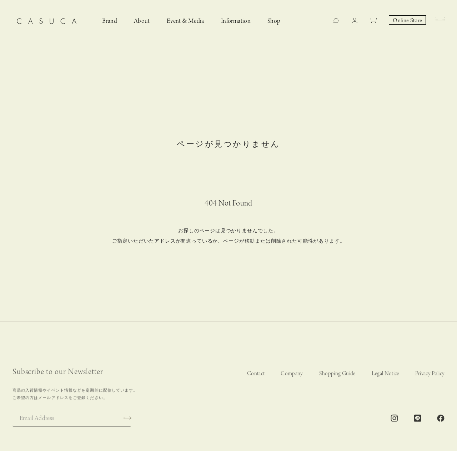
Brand (109, 21)
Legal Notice (385, 376)
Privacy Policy (430, 376)
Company (292, 376)
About (142, 21)
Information (236, 21)
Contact (256, 376)
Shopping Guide (337, 376)
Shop (274, 21)
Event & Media (185, 21)
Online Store (407, 21)
